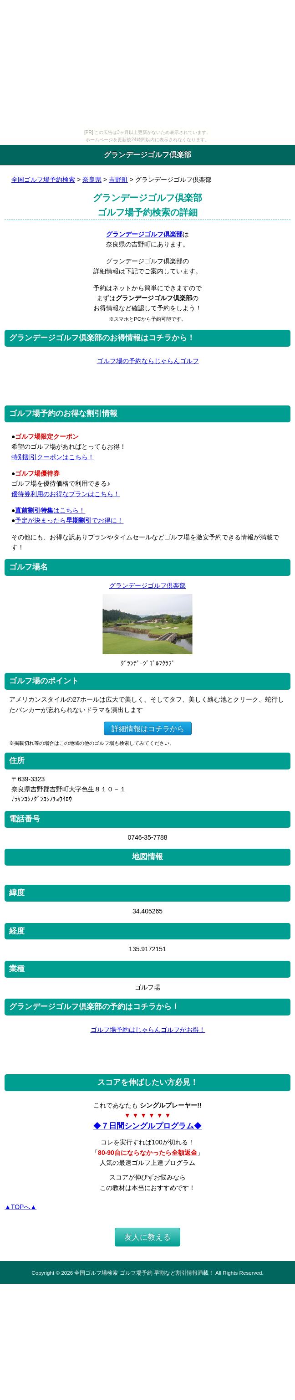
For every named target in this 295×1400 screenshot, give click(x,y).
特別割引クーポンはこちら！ (52, 457)
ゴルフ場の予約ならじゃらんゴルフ (148, 360)
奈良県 (92, 179)
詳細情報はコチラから (147, 728)
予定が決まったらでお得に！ (69, 520)
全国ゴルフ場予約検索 (43, 179)
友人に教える (147, 1237)
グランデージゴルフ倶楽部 (144, 234)
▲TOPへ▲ (20, 1206)
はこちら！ (50, 510)
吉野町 (118, 179)
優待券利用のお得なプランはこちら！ (65, 493)
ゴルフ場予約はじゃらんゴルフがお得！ (147, 1029)
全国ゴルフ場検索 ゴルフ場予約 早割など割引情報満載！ (144, 1273)
